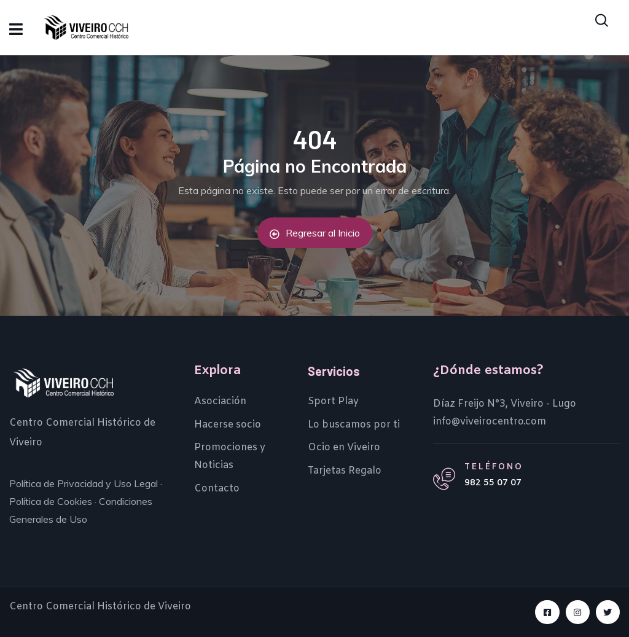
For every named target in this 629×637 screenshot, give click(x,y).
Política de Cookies (50, 501)
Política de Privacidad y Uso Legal (83, 483)
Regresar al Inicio (315, 233)
